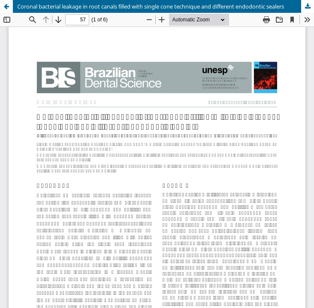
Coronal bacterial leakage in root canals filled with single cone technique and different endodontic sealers (150, 6)
